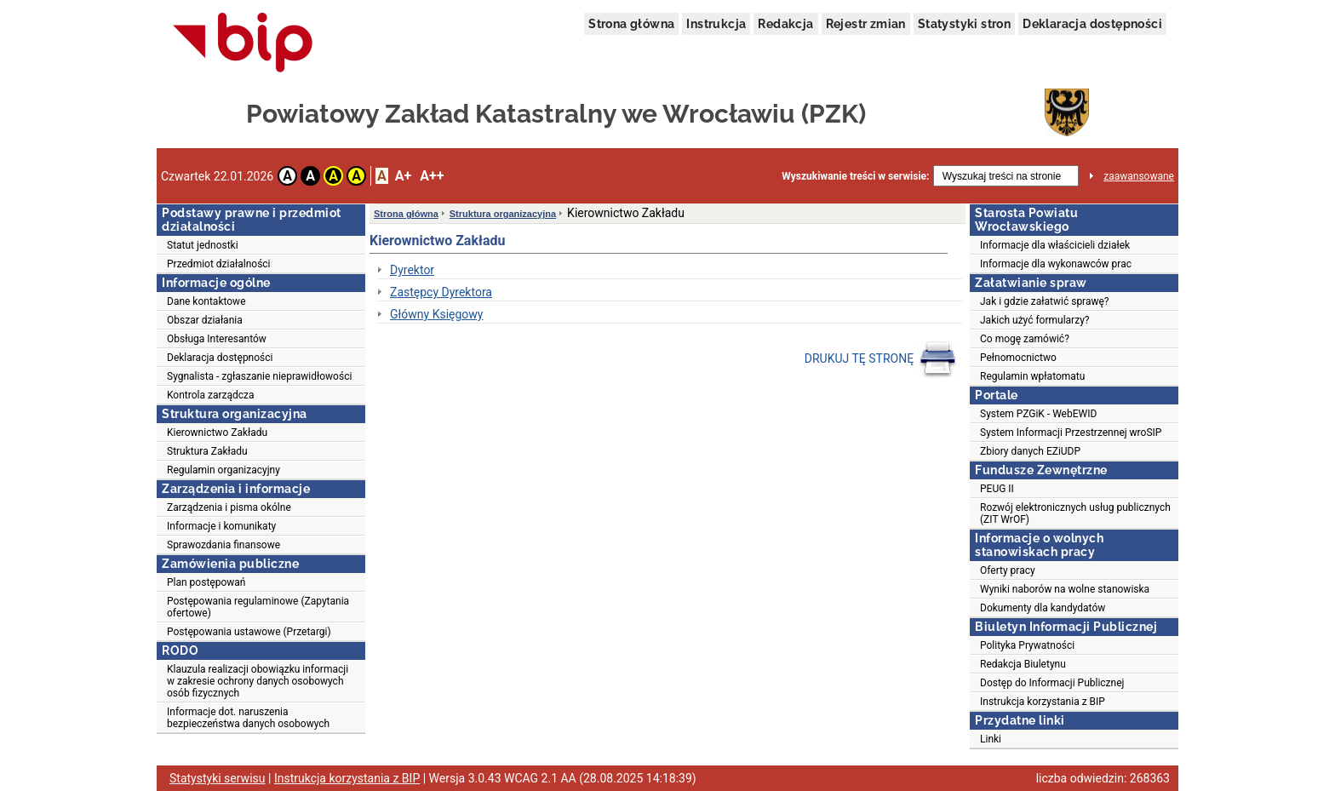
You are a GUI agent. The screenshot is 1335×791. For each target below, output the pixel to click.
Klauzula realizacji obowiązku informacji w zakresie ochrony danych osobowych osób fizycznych (257, 681)
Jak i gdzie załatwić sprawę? (1044, 301)
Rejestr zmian (866, 24)
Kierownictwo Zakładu (217, 432)
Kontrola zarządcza (211, 395)
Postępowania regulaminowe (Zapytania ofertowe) (258, 607)
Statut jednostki (202, 245)
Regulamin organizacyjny (223, 470)
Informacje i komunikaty (221, 526)
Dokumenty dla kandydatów (1042, 608)
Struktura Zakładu (207, 451)
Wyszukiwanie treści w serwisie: (855, 176)
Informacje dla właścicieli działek (1055, 245)
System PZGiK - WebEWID (1038, 414)
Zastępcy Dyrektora (441, 292)
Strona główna (631, 24)
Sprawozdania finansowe (223, 545)
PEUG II (997, 489)
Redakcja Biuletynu (1023, 664)
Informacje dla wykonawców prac (1056, 264)
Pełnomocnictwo (1018, 358)
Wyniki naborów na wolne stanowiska (1064, 589)
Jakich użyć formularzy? (1034, 320)
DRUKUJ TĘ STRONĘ (881, 359)
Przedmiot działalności (219, 264)
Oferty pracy (1007, 570)
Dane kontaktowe (206, 301)
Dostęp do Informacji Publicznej (1052, 683)
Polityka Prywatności (1027, 645)
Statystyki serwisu (217, 778)
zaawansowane (1138, 176)
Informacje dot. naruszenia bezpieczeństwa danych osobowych (248, 718)
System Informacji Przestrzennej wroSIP (1070, 432)
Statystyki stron (964, 24)
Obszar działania (205, 320)
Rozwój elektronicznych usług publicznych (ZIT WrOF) (1075, 513)
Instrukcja (716, 24)
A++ (432, 176)
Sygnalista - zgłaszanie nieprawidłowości (259, 376)
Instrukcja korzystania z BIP (1042, 702)
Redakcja (785, 24)
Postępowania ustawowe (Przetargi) (249, 632)
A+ (403, 176)
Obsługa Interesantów (216, 339)
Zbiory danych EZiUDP (1030, 451)
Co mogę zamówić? (1024, 339)
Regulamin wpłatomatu (1032, 376)
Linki (990, 739)
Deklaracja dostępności (1092, 24)
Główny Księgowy (436, 314)
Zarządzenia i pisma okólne (229, 507)
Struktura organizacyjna (503, 214)
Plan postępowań (206, 582)
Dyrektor (412, 270)
